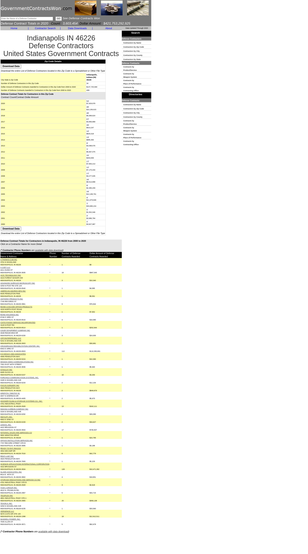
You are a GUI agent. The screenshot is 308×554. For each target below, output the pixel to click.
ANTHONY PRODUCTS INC (11, 299)
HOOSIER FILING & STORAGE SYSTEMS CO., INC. (21, 401)
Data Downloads (77, 28)
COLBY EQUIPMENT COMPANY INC (15, 330)
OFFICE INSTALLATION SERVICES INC (16, 441)
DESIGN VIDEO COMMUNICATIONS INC (17, 362)
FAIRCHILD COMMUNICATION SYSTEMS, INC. (19, 378)
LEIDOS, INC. (5, 425)
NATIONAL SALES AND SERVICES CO (16, 433)
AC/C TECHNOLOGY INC (10, 275)
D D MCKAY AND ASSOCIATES (13, 354)
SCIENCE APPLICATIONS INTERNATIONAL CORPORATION (24, 464)
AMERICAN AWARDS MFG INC (13, 291)
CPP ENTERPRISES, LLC (10, 338)
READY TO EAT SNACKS (10, 448)
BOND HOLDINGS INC (9, 315)
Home (14, 28)
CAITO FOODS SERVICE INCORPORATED (17, 323)
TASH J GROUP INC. (8, 488)
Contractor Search (45, 28)
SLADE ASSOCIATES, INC (11, 472)
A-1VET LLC (5, 267)
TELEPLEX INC (6, 496)
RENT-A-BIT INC (7, 456)
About (108, 28)
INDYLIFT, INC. (6, 417)
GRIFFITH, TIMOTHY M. (10, 393)
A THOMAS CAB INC (8, 260)
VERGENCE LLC (7, 511)
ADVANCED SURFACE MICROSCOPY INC (17, 283)
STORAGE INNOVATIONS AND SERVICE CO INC (20, 480)
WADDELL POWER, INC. (10, 519)
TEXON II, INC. (6, 503)
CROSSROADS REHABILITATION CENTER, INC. (20, 346)
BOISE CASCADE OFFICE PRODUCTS (16, 307)
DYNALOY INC (6, 370)
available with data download (49, 250)
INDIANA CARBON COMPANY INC (14, 409)
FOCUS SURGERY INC (9, 385)
